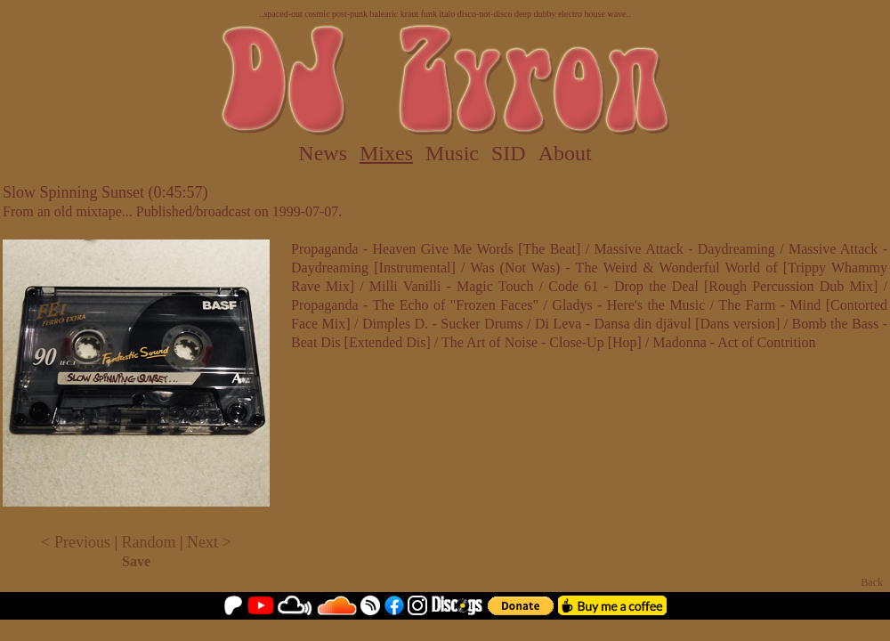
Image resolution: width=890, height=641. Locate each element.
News (322, 153)
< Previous (75, 542)
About (565, 153)
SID (508, 153)
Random (149, 542)
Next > (209, 542)
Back (872, 582)
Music (452, 153)
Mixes (386, 153)
